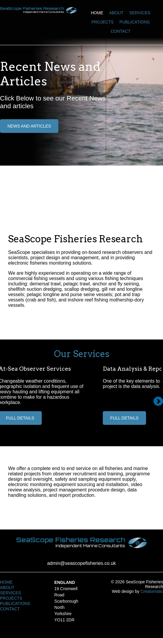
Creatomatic (151, 591)
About (116, 12)
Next (158, 401)
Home (97, 12)
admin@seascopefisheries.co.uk (81, 563)
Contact (121, 31)
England (64, 582)
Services (139, 12)
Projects (102, 22)
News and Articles (29, 126)
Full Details (124, 418)
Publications (134, 22)
